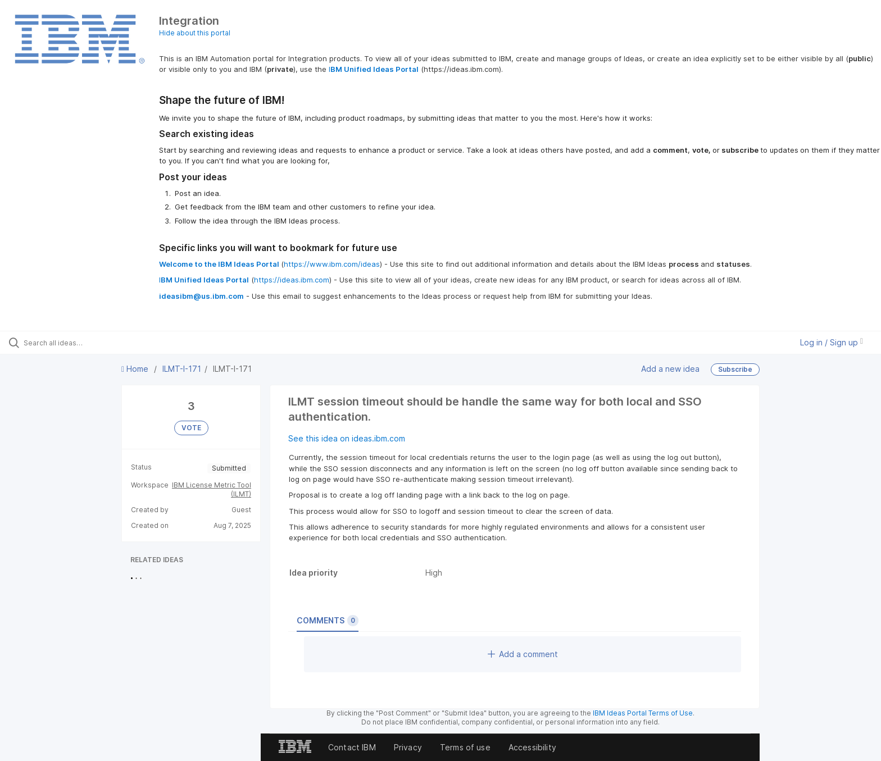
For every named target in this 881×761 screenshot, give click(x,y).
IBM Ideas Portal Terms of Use (643, 713)
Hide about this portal (194, 33)
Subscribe (735, 369)
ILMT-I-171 (181, 368)
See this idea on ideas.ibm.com (346, 438)
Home (136, 368)
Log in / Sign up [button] (831, 342)
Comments (327, 620)
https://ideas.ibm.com (291, 279)
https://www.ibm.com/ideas (332, 263)
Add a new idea (670, 368)
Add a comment (523, 654)
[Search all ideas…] (102, 342)
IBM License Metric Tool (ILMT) (211, 489)
